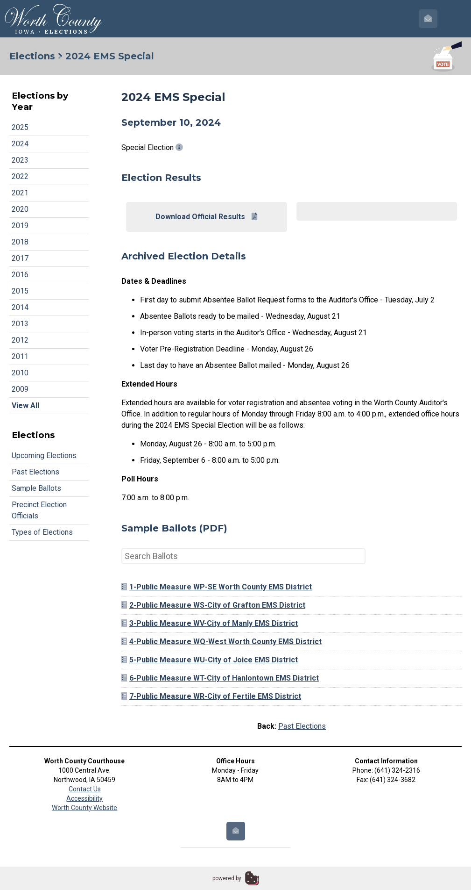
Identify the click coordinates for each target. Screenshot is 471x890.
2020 (20, 209)
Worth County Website (84, 807)
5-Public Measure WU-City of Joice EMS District (209, 659)
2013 (20, 323)
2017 (20, 258)
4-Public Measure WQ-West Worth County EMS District (221, 641)
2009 (20, 389)
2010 (20, 372)
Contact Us (85, 789)
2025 (20, 127)
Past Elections (35, 471)
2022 (20, 176)
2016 (20, 274)
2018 (20, 241)
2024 (20, 143)
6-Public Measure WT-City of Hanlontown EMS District (220, 678)
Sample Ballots (36, 488)
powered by (226, 878)
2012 (20, 340)
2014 (20, 307)
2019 (20, 225)
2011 (20, 356)
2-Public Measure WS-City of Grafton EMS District (213, 605)
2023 (20, 160)
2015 (20, 291)
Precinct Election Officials (39, 510)
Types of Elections (42, 532)
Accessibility (84, 798)
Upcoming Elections (44, 455)
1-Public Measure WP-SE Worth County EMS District (216, 586)
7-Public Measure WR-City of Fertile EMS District (211, 696)
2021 (20, 192)
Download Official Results (206, 216)
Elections (32, 56)
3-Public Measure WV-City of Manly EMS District (209, 623)
